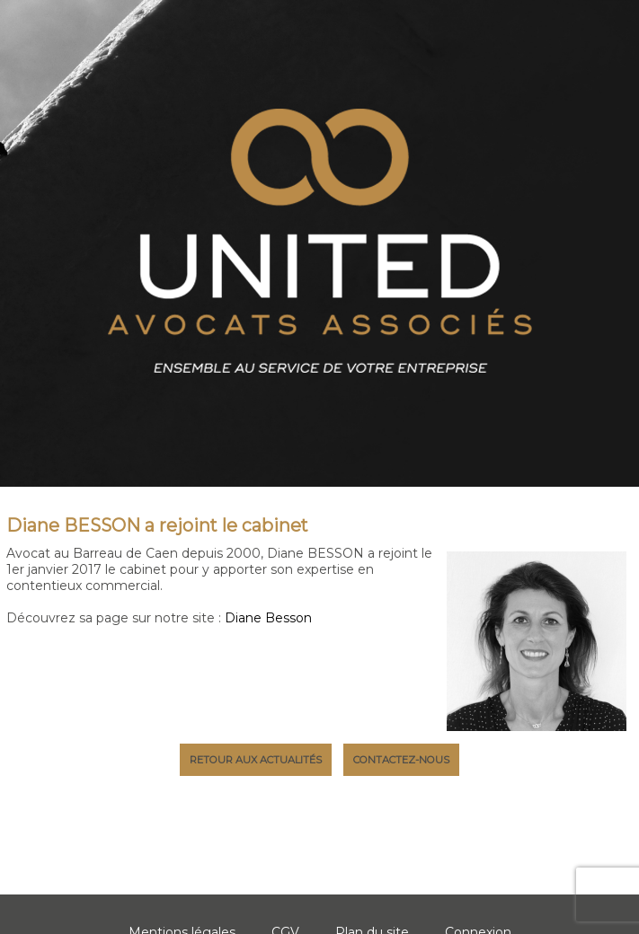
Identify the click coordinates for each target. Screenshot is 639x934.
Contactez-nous (401, 759)
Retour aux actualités (256, 759)
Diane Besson (268, 618)
